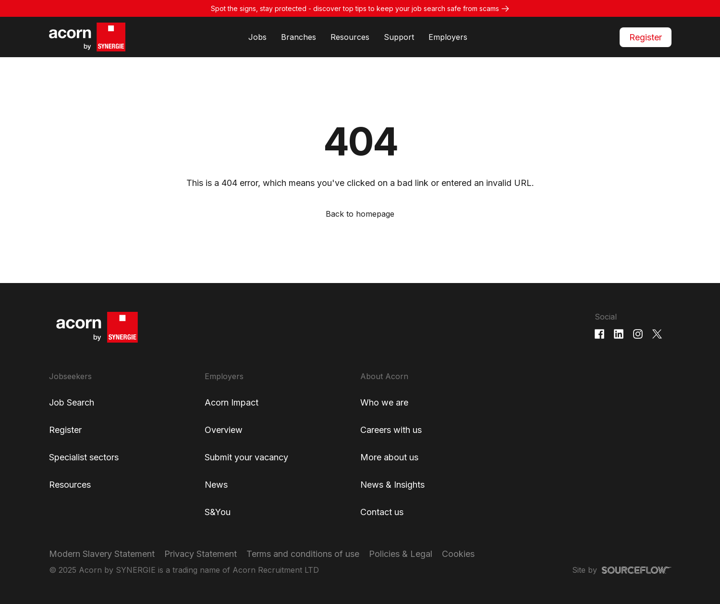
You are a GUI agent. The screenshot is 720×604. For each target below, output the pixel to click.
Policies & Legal (400, 554)
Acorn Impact (231, 402)
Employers (447, 37)
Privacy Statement (200, 554)
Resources (349, 37)
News (216, 485)
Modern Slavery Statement (102, 554)
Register (645, 37)
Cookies (458, 554)
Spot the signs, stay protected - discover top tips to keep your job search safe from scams (355, 8)
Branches (298, 37)
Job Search (71, 402)
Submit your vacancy (246, 457)
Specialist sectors (84, 457)
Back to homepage (360, 214)
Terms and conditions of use (302, 554)
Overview (224, 430)
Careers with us (391, 430)
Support (399, 37)
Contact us (381, 512)
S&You (218, 512)
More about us (389, 457)
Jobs (257, 37)
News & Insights (392, 485)
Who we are (384, 402)
